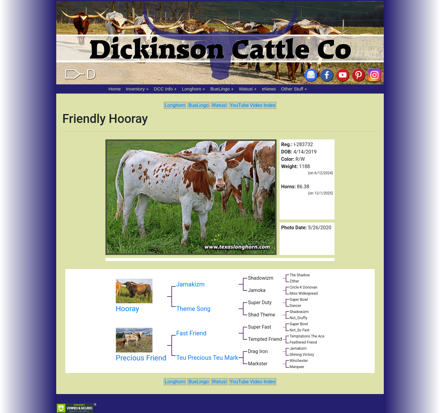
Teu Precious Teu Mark (207, 357)
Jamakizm (190, 284)
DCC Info (163, 88)
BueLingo (220, 88)
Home (114, 88)
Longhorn (191, 88)
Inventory (135, 88)
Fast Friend (191, 333)
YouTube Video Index (252, 105)
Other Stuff (292, 88)
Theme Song (193, 308)
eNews (269, 88)
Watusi (246, 88)
